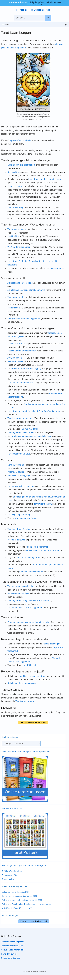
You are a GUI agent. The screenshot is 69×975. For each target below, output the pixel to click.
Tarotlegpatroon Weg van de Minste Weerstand (29, 600)
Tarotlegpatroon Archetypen (20, 418)
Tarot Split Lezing (15, 207)
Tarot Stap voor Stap (33, 10)
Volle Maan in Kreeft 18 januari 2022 (17, 908)
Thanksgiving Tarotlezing (18, 514)
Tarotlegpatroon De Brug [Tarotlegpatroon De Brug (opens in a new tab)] (18, 454)
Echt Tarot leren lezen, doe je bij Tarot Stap (22, 752)
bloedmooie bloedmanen (36, 547)
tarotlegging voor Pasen (26, 518)
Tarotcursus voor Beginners (12, 942)
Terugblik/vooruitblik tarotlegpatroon (23, 318)
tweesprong (56, 268)
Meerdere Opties (15, 361)
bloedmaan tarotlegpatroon (28, 557)
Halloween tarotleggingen (19, 475)
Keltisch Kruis (13, 172)
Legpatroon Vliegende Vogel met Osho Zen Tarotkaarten (33, 411)
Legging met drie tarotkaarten (21, 165)
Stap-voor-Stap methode (19, 140)
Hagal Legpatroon (15, 186)
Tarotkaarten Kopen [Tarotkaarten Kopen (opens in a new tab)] (24, 701)
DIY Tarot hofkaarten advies (20, 383)
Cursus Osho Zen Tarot (10, 958)
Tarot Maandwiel (15, 297)
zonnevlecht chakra (43, 504)
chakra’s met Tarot (28, 429)
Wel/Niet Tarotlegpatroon (18, 247)
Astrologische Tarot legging (20, 283)
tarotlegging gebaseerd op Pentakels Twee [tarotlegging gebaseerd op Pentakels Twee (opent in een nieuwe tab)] (31, 436)
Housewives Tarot (10, 875)
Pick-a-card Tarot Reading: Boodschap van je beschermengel (27, 904)
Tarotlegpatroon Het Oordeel (20, 432)
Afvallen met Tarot (15, 358)
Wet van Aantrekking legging (20, 586)
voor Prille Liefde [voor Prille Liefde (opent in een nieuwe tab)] (30, 665)
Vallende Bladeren (15, 472)
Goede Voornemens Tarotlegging (26, 368)
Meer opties (8, 879)
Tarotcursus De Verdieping (12, 946)
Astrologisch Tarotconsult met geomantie (26, 290)
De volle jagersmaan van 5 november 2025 (19, 896)
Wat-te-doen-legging (16, 229)
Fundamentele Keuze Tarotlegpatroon (24, 607)
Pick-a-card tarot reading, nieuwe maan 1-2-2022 (22, 900)
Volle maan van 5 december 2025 (15, 892)
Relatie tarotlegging (51, 644)
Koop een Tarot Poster (12, 808)
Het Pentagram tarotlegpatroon (21, 351)
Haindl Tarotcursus (9, 954)
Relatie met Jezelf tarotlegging (21, 683)
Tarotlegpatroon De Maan (19, 529)
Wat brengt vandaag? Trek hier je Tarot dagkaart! (24, 865)
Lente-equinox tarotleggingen (21, 486)
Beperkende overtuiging (18, 593)
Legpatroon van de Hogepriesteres (44, 179)
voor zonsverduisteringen (31, 572)
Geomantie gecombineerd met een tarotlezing (28, 622)
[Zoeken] (48, 18)
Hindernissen (13, 308)
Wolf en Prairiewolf (16, 540)
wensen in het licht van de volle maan (42, 550)
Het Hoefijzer (13, 236)
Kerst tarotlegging (15, 465)
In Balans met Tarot (16, 344)
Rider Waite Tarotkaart (12, 871)
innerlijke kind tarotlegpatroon (32, 676)
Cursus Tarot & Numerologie (13, 950)
